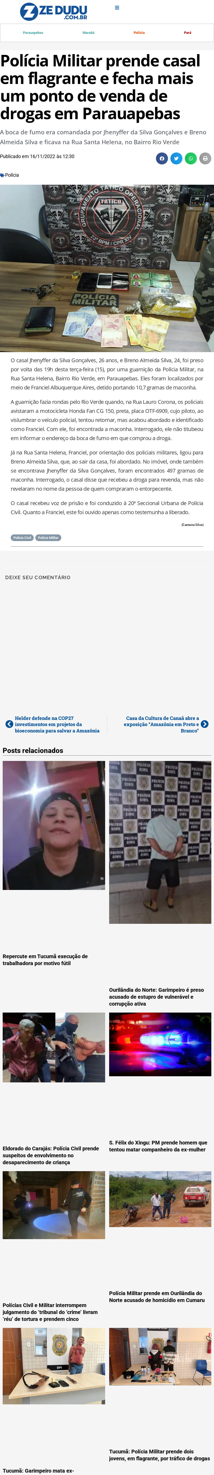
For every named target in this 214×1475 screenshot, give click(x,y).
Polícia (138, 33)
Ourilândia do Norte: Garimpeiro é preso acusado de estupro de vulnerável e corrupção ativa (156, 997)
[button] (162, 159)
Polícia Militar (48, 538)
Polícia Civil (22, 538)
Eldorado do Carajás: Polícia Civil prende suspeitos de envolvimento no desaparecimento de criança (51, 1156)
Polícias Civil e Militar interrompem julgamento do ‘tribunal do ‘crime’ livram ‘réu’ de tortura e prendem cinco (50, 1313)
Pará (187, 33)
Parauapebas (33, 33)
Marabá (88, 33)
